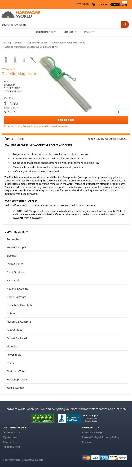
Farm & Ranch (15, 264)
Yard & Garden (15, 387)
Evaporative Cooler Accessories (68, 42)
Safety (10, 363)
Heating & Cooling (11, 42)
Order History (11, 432)
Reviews (87, 442)
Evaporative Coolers (37, 42)
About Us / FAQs (92, 432)
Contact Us (10, 442)
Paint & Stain (14, 330)
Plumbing (12, 346)
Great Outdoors (16, 272)
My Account (82, 3)
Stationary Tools (16, 371)
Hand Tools (13, 280)
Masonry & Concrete (19, 321)
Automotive (13, 239)
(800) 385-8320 (11, 447)
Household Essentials (19, 305)
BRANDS (68, 32)
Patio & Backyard (17, 338)
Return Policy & (91, 437)
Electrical (12, 255)
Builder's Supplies (17, 247)
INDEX (87, 32)
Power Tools (14, 354)
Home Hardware (16, 297)
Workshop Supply (17, 379)
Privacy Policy (110, 437)
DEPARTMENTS (44, 32)
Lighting (11, 313)
